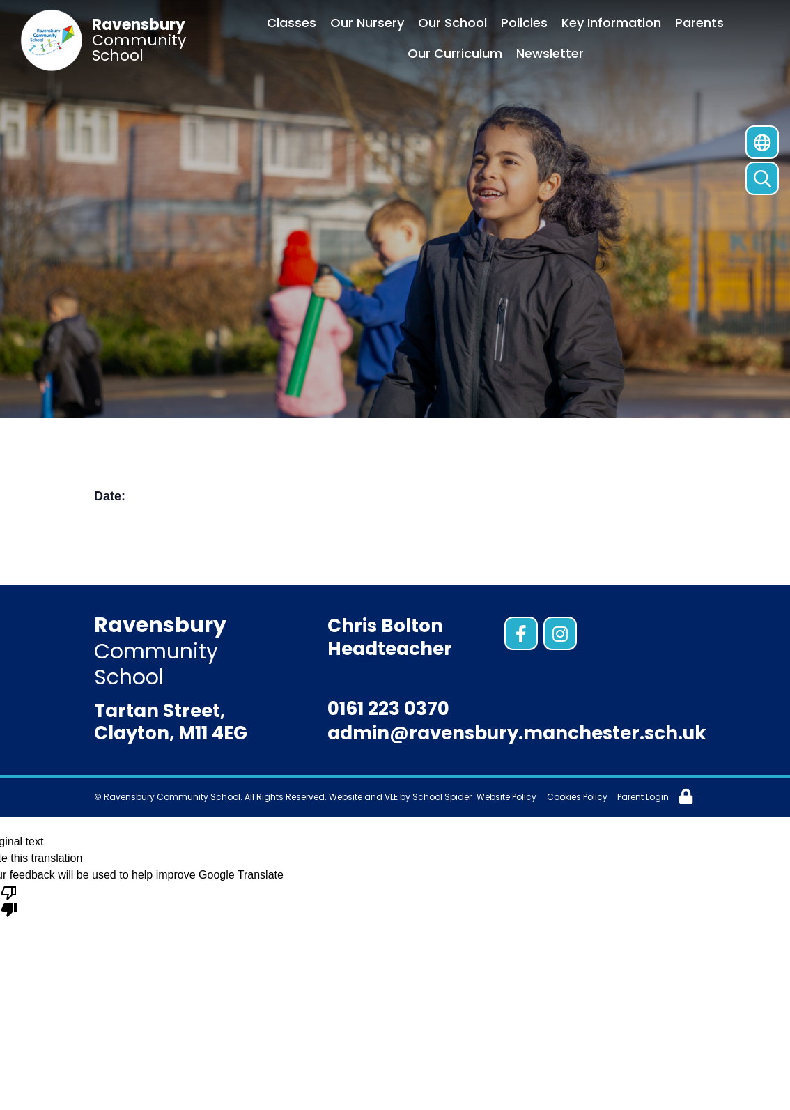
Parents (699, 22)
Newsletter (550, 53)
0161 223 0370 (388, 708)
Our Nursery (367, 22)
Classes (291, 22)
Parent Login (643, 797)
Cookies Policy (577, 797)
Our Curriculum (455, 53)
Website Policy (506, 797)
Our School (452, 22)
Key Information (611, 22)
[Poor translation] (9, 900)
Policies (524, 22)
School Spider (442, 797)
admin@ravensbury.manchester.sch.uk (516, 733)
